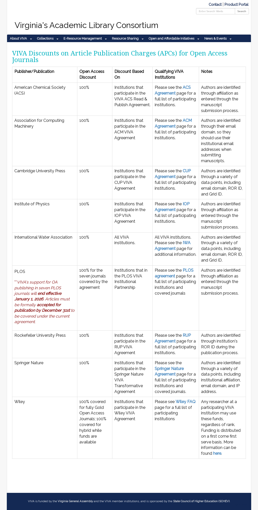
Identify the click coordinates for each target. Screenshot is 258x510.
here (217, 453)
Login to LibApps (240, 505)
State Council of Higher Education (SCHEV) (201, 501)
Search (242, 11)
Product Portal (236, 4)
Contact (215, 4)
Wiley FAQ (186, 401)
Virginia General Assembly (75, 501)
